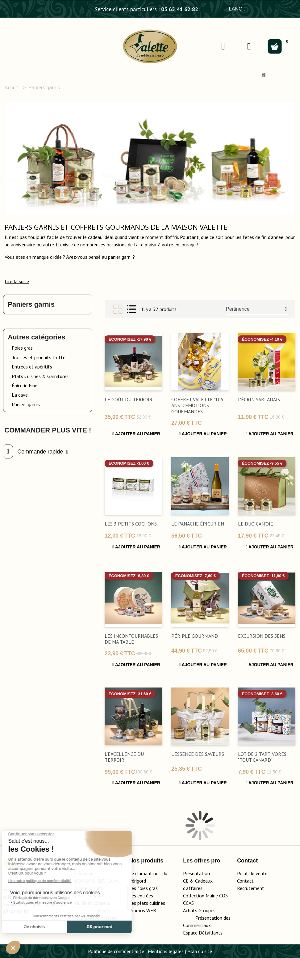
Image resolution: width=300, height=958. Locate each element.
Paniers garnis (31, 304)
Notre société (89, 888)
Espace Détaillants (203, 933)
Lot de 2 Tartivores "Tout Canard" (262, 757)
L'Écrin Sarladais (259, 399)
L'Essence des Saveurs (197, 754)
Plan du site (199, 951)
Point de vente (252, 873)
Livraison (84, 873)
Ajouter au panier (136, 433)
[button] (17, 281)
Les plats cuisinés (147, 903)
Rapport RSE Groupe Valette (98, 917)
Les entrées (141, 895)
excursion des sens (261, 636)
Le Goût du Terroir (128, 399)
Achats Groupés (199, 910)
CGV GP (83, 881)
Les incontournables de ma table (131, 639)
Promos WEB (142, 910)
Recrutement (250, 888)
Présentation (196, 873)
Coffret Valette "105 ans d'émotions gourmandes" (197, 405)
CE (186, 881)
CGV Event (108, 881)
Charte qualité (90, 895)
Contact (245, 881)
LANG (237, 8)
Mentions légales (166, 951)
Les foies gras (143, 888)
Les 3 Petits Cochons (131, 524)
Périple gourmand (194, 636)
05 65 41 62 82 (179, 9)
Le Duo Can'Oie (255, 524)
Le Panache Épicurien (197, 524)
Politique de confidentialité (116, 951)
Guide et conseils (92, 903)
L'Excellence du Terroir (124, 757)
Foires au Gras (99, 925)
